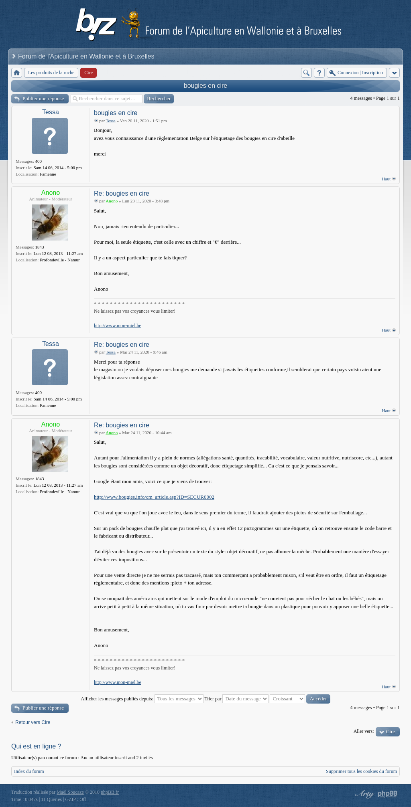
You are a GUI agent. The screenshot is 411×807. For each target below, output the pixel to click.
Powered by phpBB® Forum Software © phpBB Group (388, 794)
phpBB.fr (110, 792)
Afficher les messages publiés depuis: (142, 699)
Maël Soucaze (70, 792)
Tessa (50, 112)
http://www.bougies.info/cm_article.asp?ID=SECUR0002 (154, 497)
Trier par (237, 699)
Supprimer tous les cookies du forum (361, 771)
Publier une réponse (43, 98)
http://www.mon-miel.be (117, 325)
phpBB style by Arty (364, 794)
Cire (390, 731)
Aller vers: (364, 731)
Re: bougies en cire (121, 193)
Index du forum (29, 771)
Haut (386, 178)
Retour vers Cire (32, 722)
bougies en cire (206, 85)
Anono (50, 192)
